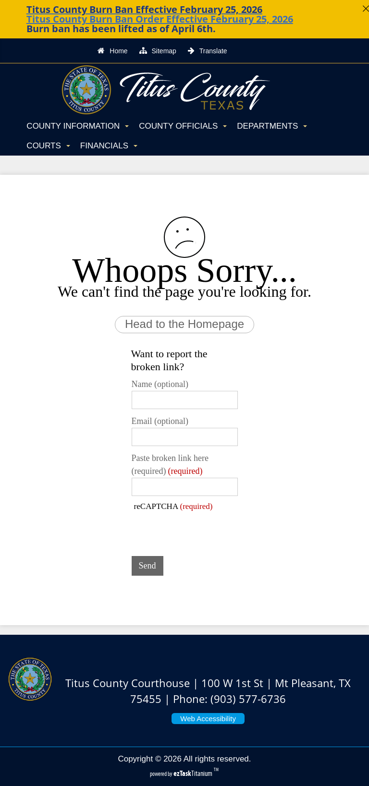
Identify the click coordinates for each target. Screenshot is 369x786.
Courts (48, 145)
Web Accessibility (208, 718)
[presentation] (205, 530)
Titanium (193, 773)
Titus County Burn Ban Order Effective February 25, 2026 (159, 18)
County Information (77, 126)
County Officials (183, 126)
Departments (272, 126)
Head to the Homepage (184, 323)
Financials (108, 145)
